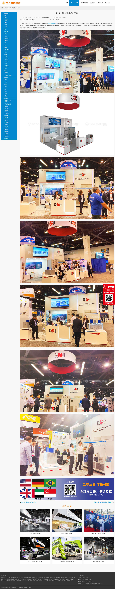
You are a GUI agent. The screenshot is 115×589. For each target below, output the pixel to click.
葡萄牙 (6, 59)
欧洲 (6, 24)
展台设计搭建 (74, 3)
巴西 (6, 47)
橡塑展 (6, 106)
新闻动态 (92, 3)
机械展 (6, 127)
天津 (6, 86)
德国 (6, 17)
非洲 (6, 63)
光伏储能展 (8, 104)
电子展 (6, 111)
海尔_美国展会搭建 (66, 533)
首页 (67, 3)
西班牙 (6, 61)
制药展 (6, 134)
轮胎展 (6, 138)
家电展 (6, 136)
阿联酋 (6, 40)
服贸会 (6, 124)
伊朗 (6, 54)
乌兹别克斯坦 (8, 75)
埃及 (6, 52)
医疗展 (6, 117)
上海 (6, 80)
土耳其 (6, 38)
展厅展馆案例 (84, 3)
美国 (6, 15)
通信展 (6, 108)
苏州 (6, 93)
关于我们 (100, 3)
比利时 (6, 66)
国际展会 (6, 13)
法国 (6, 27)
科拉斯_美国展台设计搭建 (28, 502)
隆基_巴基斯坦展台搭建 (99, 533)
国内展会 (6, 77)
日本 (6, 43)
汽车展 (6, 113)
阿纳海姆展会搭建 (53, 23)
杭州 (6, 89)
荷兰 (6, 29)
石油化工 (7, 115)
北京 (6, 82)
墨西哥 (6, 73)
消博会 (6, 129)
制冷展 (6, 120)
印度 (6, 36)
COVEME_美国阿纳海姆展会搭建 (103, 502)
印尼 (6, 68)
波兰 (6, 45)
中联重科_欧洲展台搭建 (67, 562)
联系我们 (107, 3)
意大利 (6, 31)
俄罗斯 (6, 20)
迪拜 (6, 33)
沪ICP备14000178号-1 (26, 587)
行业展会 (6, 98)
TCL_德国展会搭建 (35, 533)
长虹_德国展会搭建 (98, 562)
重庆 (6, 96)
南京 (6, 84)
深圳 (6, 91)
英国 (6, 22)
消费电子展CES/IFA (8, 101)
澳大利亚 (7, 50)
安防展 (6, 122)
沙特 (6, 70)
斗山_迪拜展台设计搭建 (35, 562)
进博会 (6, 131)
